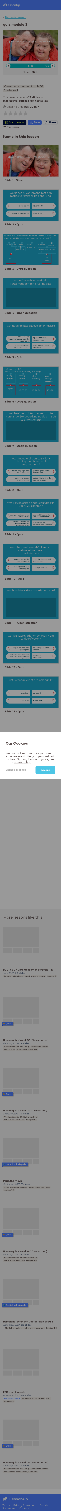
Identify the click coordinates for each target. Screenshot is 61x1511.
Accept (45, 770)
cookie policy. (13, 762)
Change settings (14, 769)
